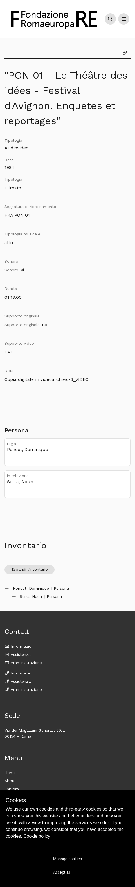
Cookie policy (36, 836)
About (10, 780)
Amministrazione (23, 662)
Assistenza (17, 654)
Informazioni (19, 646)
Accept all (61, 872)
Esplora (11, 789)
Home (10, 772)
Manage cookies (67, 859)
